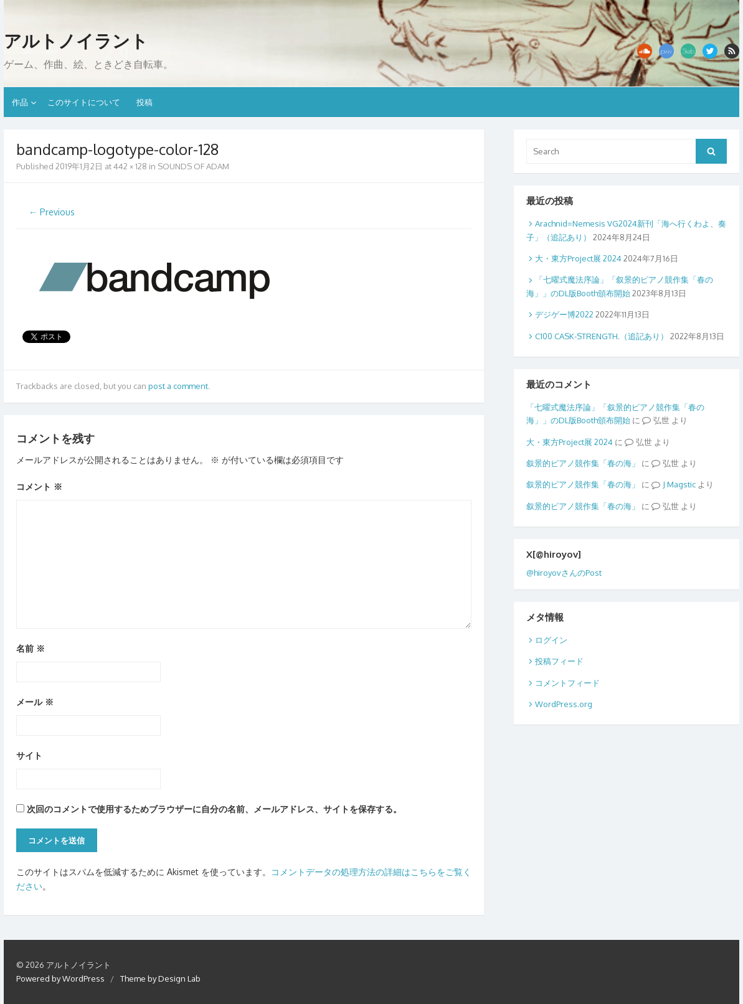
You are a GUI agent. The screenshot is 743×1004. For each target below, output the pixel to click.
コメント (39, 486)
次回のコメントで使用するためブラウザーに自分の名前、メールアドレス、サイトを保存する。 (214, 809)
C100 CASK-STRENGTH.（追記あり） (601, 336)
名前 (30, 648)
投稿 (144, 102)
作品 (20, 102)
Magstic (681, 484)
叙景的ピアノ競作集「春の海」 (583, 463)
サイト (29, 755)
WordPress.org (563, 704)
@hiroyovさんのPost (564, 573)
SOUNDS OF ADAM (193, 166)
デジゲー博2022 (564, 314)
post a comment (178, 386)
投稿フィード (559, 661)
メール (35, 702)
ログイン (551, 640)
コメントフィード (567, 683)
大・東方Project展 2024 (578, 258)
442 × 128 (130, 166)
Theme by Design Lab (160, 978)
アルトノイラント (76, 41)
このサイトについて (83, 102)
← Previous (52, 212)
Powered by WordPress (60, 978)
